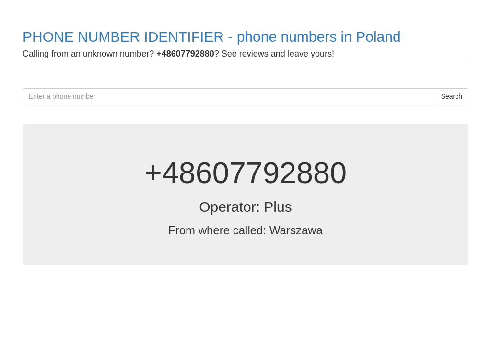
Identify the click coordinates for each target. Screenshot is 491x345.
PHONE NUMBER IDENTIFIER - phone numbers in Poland (212, 37)
